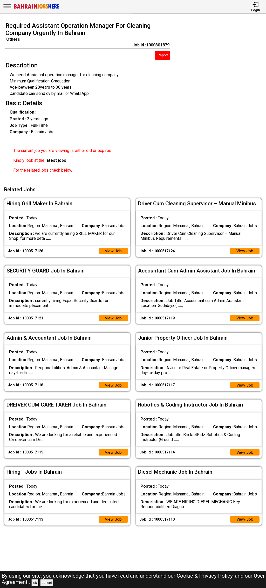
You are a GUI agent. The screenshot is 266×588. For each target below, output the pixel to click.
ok (35, 583)
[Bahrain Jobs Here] (36, 8)
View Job (113, 250)
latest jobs (55, 160)
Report (163, 55)
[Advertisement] (221, 101)
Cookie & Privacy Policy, (206, 576)
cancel (47, 583)
